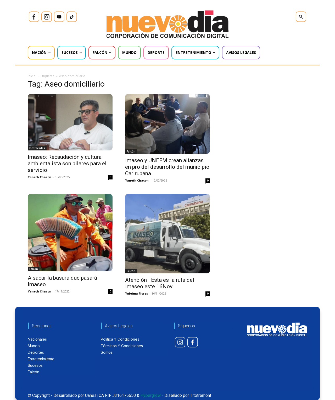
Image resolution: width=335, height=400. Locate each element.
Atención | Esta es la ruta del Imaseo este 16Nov (159, 283)
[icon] (34, 16)
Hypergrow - (152, 395)
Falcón (131, 151)
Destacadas (37, 148)
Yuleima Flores (136, 293)
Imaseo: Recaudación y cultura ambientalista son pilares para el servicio (67, 163)
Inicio (32, 76)
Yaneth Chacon (39, 177)
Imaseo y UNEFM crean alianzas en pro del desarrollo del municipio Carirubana (167, 167)
